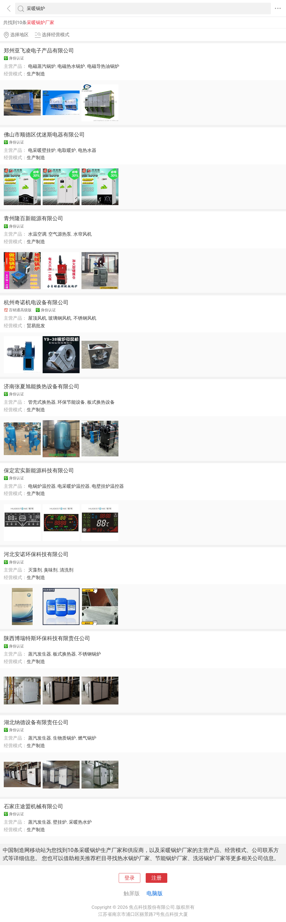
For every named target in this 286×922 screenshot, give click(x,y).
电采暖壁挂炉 (42, 150)
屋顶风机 (37, 318)
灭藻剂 (35, 570)
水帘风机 (82, 234)
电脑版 (155, 893)
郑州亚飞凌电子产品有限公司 (39, 50)
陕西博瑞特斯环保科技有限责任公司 (47, 638)
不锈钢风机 (84, 318)
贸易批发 (36, 325)
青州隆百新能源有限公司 (33, 218)
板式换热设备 (101, 402)
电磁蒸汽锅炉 (42, 66)
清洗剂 (66, 570)
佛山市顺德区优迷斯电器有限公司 (44, 134)
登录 (129, 878)
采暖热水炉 (80, 822)
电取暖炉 (66, 150)
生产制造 (36, 73)
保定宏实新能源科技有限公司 (39, 470)
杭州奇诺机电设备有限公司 (36, 302)
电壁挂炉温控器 (108, 486)
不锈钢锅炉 (89, 654)
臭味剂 (50, 570)
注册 (156, 878)
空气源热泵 (59, 234)
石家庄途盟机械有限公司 (33, 806)
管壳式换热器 (42, 402)
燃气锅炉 (87, 738)
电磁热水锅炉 (71, 66)
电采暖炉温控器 (73, 486)
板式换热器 (64, 654)
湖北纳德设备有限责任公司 (36, 722)
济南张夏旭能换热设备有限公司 (41, 386)
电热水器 (87, 150)
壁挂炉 (60, 822)
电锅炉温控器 (42, 486)
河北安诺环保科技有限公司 (36, 554)
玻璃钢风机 (59, 318)
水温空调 (37, 234)
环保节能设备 (71, 402)
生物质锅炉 (64, 738)
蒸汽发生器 (39, 654)
